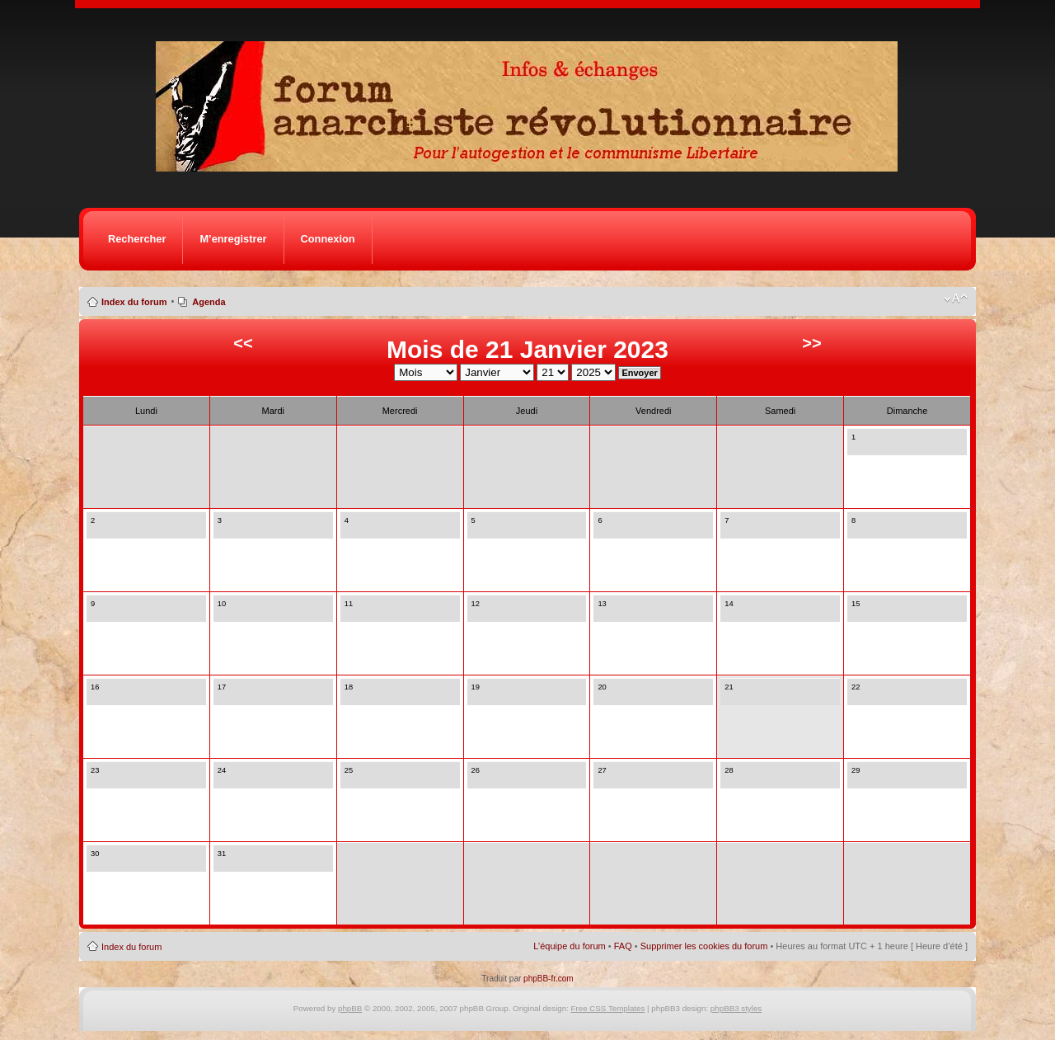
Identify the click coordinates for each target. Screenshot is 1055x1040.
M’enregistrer (232, 239)
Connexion (328, 239)
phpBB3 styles (736, 1008)
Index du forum (133, 302)
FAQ (623, 946)
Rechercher (137, 239)
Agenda (208, 302)
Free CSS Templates (608, 1008)
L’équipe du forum (569, 946)
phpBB (350, 1008)
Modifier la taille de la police (956, 298)
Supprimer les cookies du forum (704, 946)
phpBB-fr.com (548, 978)
